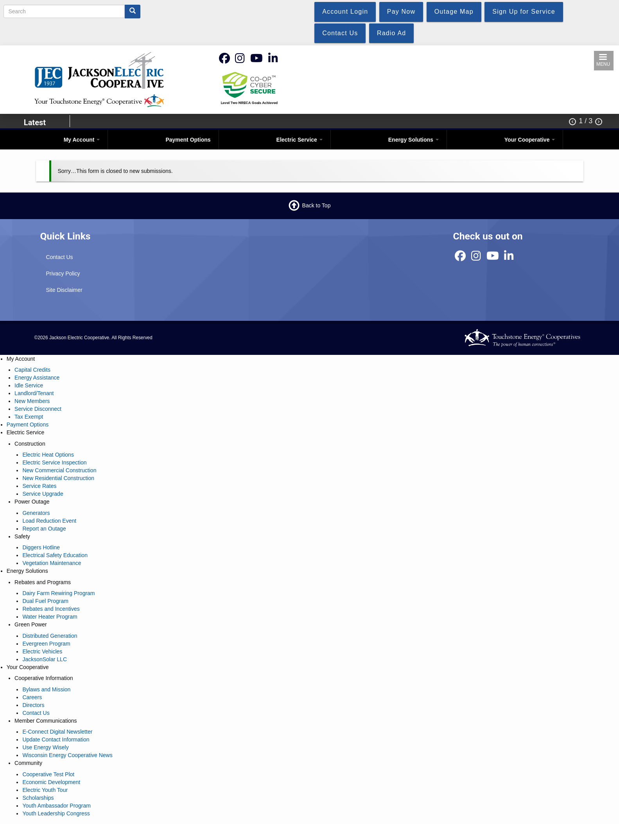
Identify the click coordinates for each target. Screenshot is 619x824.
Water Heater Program (49, 617)
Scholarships (38, 798)
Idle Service (28, 385)
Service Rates (39, 486)
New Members (32, 401)
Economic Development (51, 782)
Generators (36, 513)
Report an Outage (44, 528)
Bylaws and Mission (46, 689)
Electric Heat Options (48, 455)
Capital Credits (32, 370)
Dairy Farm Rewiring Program (58, 593)
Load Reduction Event (49, 521)
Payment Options (187, 140)
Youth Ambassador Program (56, 805)
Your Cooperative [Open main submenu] (529, 140)
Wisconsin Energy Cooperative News (67, 755)
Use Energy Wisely (45, 747)
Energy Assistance (36, 377)
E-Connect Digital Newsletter (57, 732)
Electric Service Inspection (54, 462)
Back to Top (316, 205)
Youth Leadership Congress (56, 813)
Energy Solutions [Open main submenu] (413, 140)
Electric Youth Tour (45, 790)
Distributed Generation (49, 636)
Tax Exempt (28, 417)
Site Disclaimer (64, 290)
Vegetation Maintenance (51, 563)
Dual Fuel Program (45, 601)
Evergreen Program (46, 643)
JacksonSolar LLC (44, 659)
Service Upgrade (42, 494)
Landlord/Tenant (34, 393)
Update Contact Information (55, 739)
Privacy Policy (63, 273)
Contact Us (59, 257)
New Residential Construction (58, 478)
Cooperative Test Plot (48, 774)
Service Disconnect (37, 409)
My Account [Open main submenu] (82, 140)
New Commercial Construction (59, 470)
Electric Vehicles (42, 651)
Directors (33, 705)
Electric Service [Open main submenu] (299, 140)
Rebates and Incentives (50, 609)
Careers (32, 697)
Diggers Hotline (41, 547)
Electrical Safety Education (55, 555)
